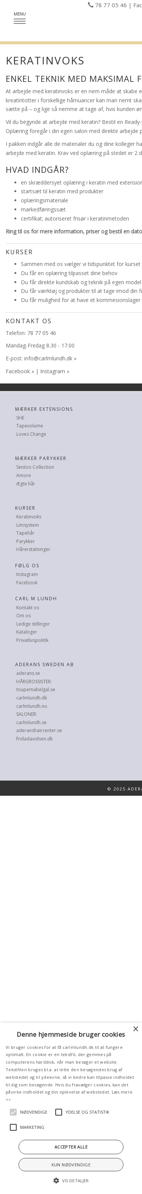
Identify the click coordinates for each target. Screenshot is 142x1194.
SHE (20, 418)
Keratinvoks (28, 516)
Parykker (25, 541)
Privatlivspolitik (32, 640)
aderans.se (28, 673)
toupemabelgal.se (35, 689)
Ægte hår (25, 483)
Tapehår (25, 533)
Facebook (18, 371)
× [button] (135, 1029)
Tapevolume (29, 426)
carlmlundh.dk (31, 698)
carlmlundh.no (31, 706)
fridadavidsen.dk (34, 738)
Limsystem (27, 525)
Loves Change (31, 434)
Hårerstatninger (33, 549)
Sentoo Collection (35, 467)
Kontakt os (27, 607)
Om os (23, 615)
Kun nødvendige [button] (71, 1164)
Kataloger (26, 632)
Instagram (52, 371)
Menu (22, 17)
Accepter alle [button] (71, 1147)
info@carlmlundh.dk (48, 358)
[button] (71, 1180)
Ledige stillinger (33, 624)
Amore (23, 475)
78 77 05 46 (111, 5)
